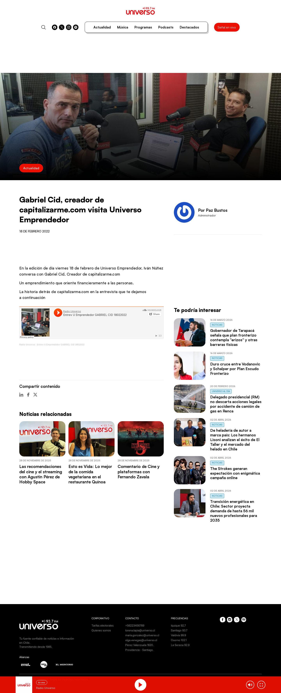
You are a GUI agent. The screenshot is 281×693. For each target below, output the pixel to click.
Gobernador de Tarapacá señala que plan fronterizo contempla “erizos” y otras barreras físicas (233, 337)
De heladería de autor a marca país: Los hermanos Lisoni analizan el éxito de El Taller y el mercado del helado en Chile (235, 439)
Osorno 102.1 (179, 640)
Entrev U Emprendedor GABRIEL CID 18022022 (60, 345)
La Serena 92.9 (180, 645)
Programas (143, 27)
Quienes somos (101, 630)
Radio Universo (27, 345)
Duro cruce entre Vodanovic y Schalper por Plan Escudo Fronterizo (235, 369)
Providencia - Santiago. (139, 649)
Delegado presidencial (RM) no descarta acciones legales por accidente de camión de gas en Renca (235, 404)
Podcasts (165, 27)
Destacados (189, 27)
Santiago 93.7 (179, 630)
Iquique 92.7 (178, 625)
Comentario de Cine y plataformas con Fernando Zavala (139, 471)
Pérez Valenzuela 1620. (139, 645)
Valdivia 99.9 (178, 635)
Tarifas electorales (103, 625)
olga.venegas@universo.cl (141, 640)
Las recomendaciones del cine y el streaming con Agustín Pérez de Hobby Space (40, 474)
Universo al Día (221, 391)
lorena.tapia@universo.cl (140, 630)
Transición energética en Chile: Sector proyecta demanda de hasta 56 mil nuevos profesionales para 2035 (233, 511)
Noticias (217, 324)
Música (122, 27)
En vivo (41, 682)
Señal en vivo (227, 27)
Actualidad (102, 27)
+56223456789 (134, 625)
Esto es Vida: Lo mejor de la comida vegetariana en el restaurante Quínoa (90, 474)
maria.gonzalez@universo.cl (142, 635)
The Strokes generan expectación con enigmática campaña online (235, 473)
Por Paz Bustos (212, 210)
